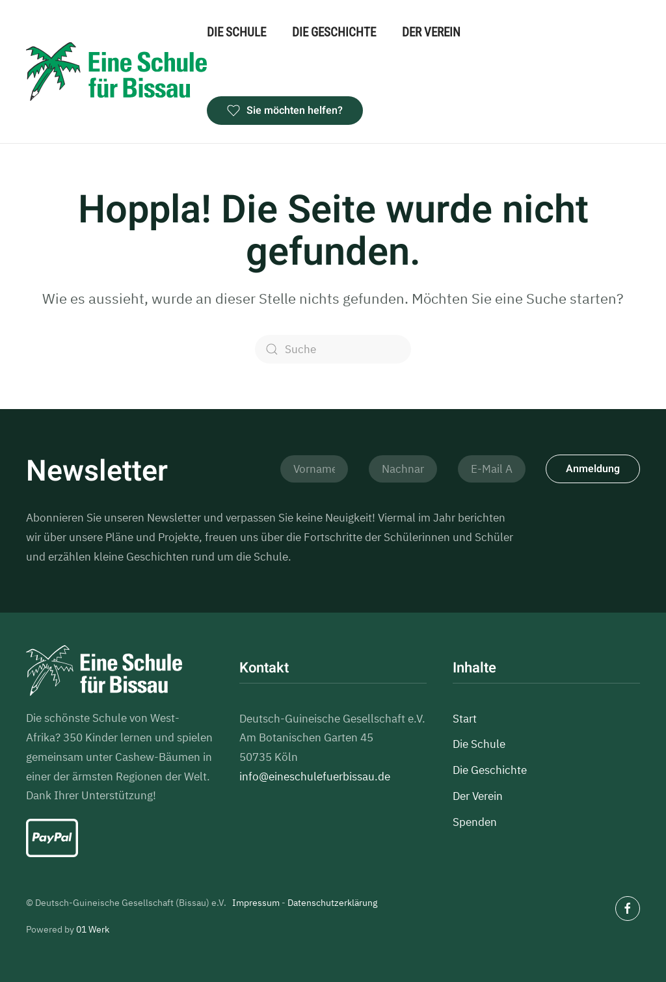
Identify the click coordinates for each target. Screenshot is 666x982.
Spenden (475, 822)
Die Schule (236, 32)
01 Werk (92, 929)
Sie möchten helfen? (285, 110)
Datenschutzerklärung (332, 903)
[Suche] (333, 349)
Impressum (256, 903)
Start (465, 718)
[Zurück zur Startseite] (116, 71)
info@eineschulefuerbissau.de (314, 776)
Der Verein (431, 32)
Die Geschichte (334, 32)
